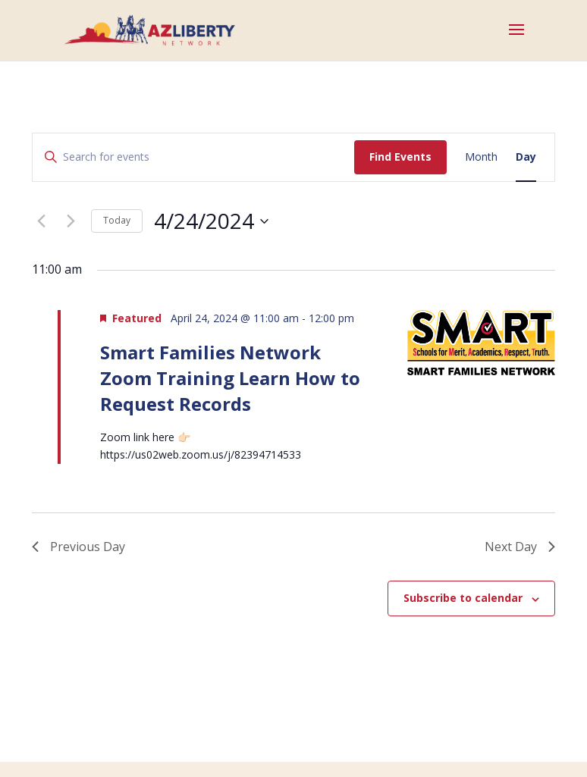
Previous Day (78, 546)
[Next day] (70, 221)
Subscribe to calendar (463, 598)
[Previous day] (41, 221)
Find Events (400, 156)
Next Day (520, 546)
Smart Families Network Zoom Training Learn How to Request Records (230, 378)
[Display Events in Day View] (526, 157)
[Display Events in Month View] (481, 157)
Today (116, 220)
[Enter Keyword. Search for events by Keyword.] (193, 157)
